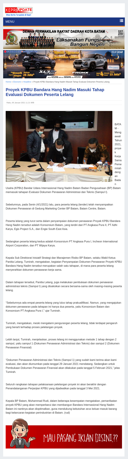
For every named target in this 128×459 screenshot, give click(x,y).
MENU (10, 21)
